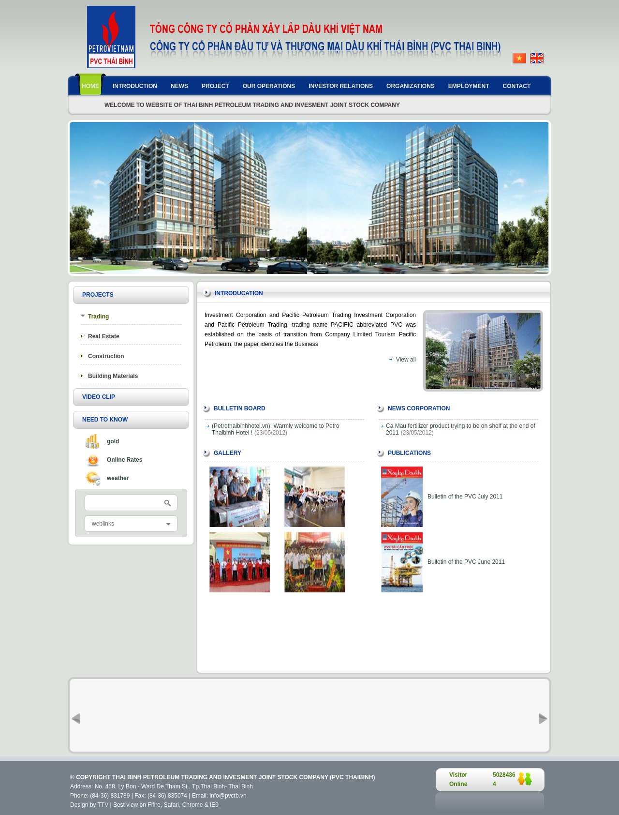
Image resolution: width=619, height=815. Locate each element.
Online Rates (124, 459)
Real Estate (103, 336)
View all (406, 359)
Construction (106, 356)
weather (118, 478)
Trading (98, 316)
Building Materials (113, 376)
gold (113, 441)
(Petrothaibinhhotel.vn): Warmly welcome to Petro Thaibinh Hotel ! (275, 429)
